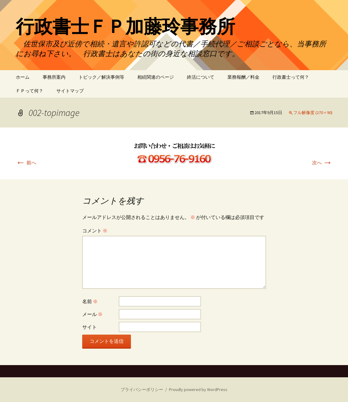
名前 (90, 301)
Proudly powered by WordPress (198, 389)
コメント (94, 231)
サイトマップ (70, 91)
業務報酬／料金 (243, 77)
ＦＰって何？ (29, 91)
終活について (200, 77)
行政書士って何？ (290, 77)
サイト (89, 327)
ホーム (23, 77)
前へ (26, 163)
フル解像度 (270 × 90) (312, 112)
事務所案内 (54, 77)
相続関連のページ (155, 77)
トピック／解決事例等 (101, 77)
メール (92, 314)
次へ (322, 163)
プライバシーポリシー (142, 389)
